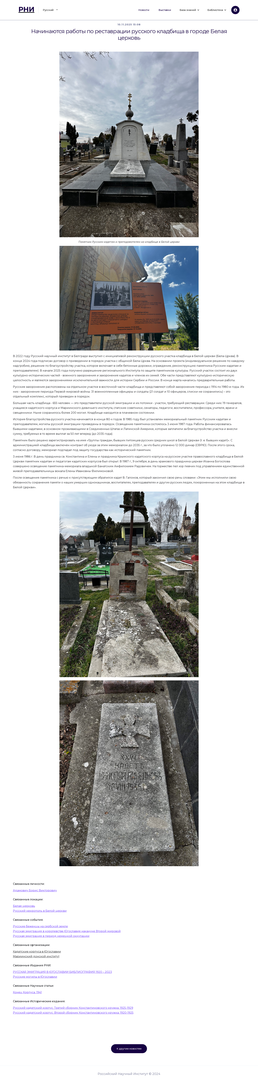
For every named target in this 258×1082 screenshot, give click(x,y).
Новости (143, 10)
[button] (51, 10)
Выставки (165, 10)
